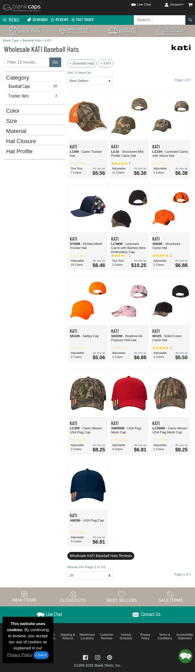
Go (55, 62)
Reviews (59, 19)
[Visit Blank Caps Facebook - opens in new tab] (86, 657)
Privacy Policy (19, 655)
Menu (10, 20)
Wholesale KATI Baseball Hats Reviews (101, 556)
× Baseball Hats (82, 63)
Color (13, 111)
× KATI (105, 63)
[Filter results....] (27, 62)
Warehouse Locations (87, 636)
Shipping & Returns (67, 636)
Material (16, 131)
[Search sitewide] (160, 20)
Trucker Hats (33, 96)
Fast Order (82, 19)
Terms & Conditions (164, 636)
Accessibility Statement (184, 636)
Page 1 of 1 (183, 574)
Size (11, 121)
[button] (136, 3)
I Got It (41, 655)
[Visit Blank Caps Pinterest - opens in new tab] (109, 657)
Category (17, 78)
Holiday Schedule (126, 636)
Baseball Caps (33, 86)
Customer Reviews (106, 636)
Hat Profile (19, 151)
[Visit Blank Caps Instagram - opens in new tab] (98, 657)
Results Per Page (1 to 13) (86, 567)
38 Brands (37, 19)
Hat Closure (21, 141)
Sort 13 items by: (79, 72)
